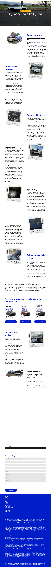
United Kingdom (8, 499)
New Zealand (7, 498)
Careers (6, 502)
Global (6, 497)
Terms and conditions (8, 505)
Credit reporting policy (9, 507)
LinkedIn (6, 503)
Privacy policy (7, 506)
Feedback (6, 509)
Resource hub (7, 510)
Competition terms (8, 511)
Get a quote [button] (11, 321)
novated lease (42, 387)
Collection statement (9, 486)
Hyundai (36, 42)
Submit (11, 490)
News (6, 501)
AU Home (6, 496)
